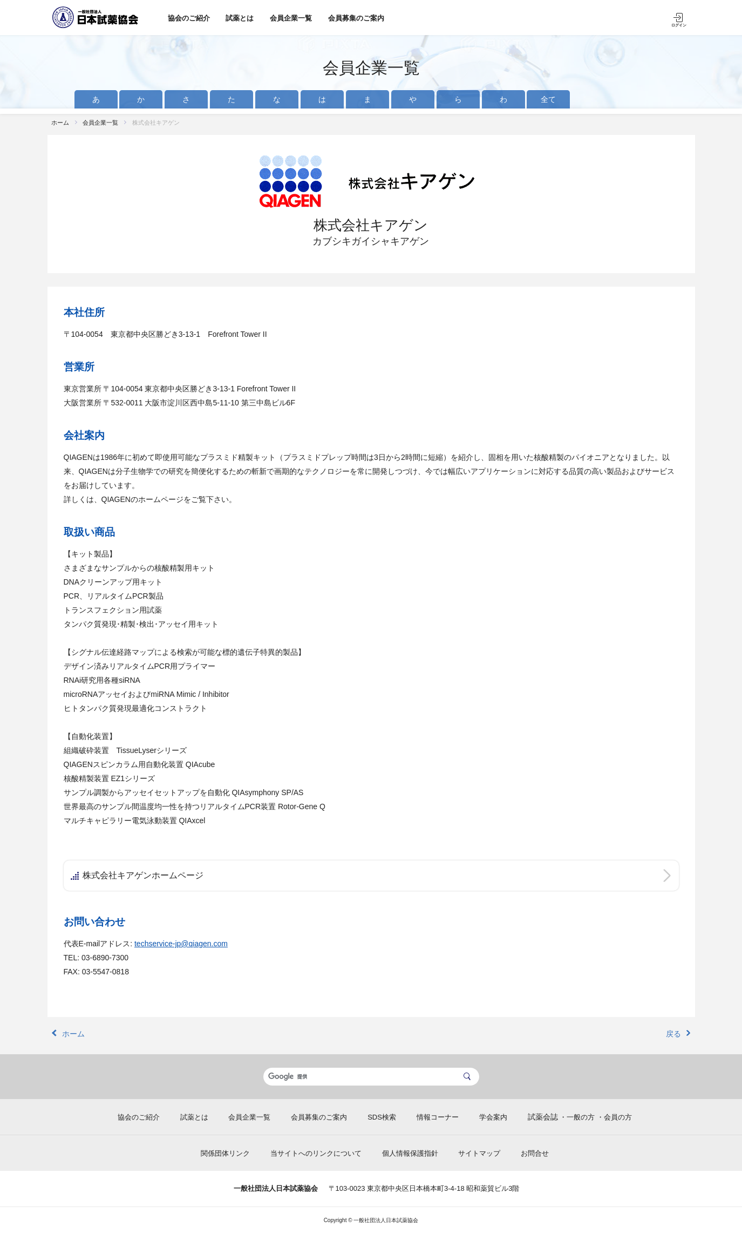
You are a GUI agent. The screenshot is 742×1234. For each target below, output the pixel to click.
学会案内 (493, 1117)
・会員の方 (614, 1117)
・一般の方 (577, 1117)
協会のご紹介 (189, 18)
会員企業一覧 (291, 18)
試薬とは (240, 18)
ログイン (678, 25)
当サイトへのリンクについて (316, 1153)
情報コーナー (438, 1117)
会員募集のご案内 (356, 18)
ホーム (60, 122)
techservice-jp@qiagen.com (181, 943)
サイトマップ (479, 1153)
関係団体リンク (225, 1153)
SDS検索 (381, 1117)
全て (548, 99)
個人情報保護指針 (410, 1153)
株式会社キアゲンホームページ (143, 875)
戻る (673, 1033)
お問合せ (535, 1153)
